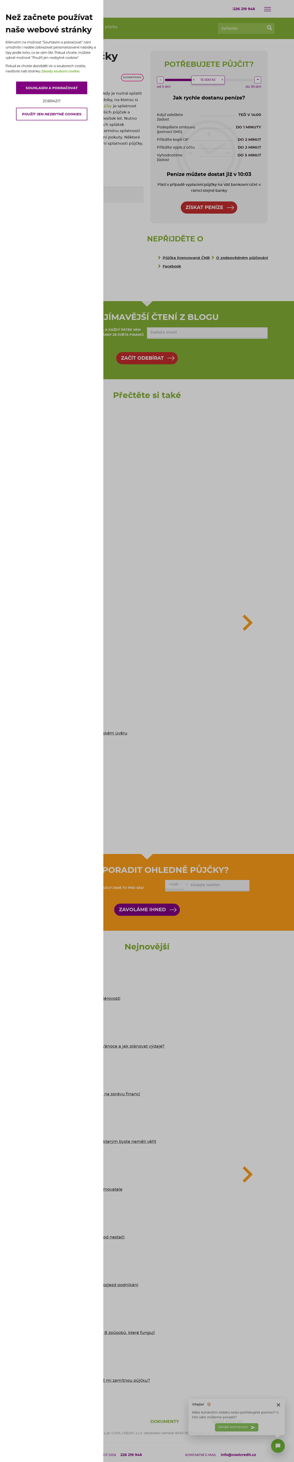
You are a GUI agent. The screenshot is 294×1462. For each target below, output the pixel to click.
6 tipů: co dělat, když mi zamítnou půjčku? (106, 1381)
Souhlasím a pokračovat (52, 88)
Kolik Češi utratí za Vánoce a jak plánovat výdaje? (113, 1046)
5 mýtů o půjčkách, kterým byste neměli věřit (109, 1142)
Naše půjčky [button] (227, 1422)
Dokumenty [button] (164, 1422)
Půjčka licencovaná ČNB (186, 258)
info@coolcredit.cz (238, 1455)
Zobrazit (52, 101)
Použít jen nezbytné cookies (52, 114)
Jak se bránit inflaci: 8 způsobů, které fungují (108, 1333)
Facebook (172, 266)
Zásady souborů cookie (60, 71)
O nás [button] (95, 1422)
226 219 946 (243, 9)
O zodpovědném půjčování (242, 258)
